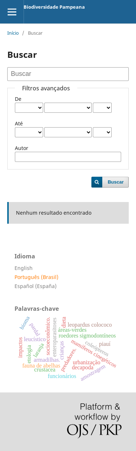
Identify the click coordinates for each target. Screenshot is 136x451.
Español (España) (36, 286)
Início (13, 33)
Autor (21, 148)
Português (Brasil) (36, 277)
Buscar (116, 182)
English (24, 268)
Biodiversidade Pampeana (54, 7)
